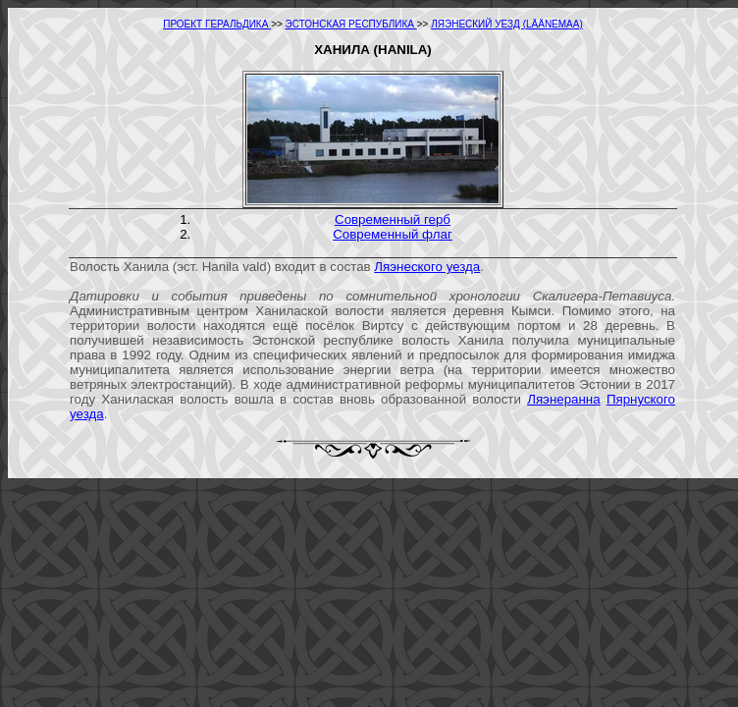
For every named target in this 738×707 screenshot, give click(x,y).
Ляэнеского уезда (427, 266)
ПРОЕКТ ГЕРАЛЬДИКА (217, 24)
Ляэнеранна (564, 399)
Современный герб (392, 219)
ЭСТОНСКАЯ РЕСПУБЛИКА (351, 24)
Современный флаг (392, 234)
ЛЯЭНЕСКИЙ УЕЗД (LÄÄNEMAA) (507, 24)
